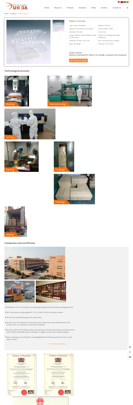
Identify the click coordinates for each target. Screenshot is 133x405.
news (96, 385)
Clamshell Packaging (55, 383)
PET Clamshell (52, 378)
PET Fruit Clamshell (78, 388)
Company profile (101, 372)
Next (126, 307)
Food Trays (76, 378)
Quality (98, 380)
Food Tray (51, 372)
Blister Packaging (53, 385)
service (97, 390)
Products (70, 7)
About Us (58, 7)
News (94, 7)
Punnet (50, 380)
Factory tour (100, 378)
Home (47, 7)
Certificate (99, 375)
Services (104, 7)
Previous (119, 307)
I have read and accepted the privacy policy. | (32, 299)
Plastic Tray (52, 388)
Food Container (53, 375)
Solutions (82, 7)
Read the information (47, 299)
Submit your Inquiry (78, 60)
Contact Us (117, 7)
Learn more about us (113, 193)
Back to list (9, 307)
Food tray (19, 350)
